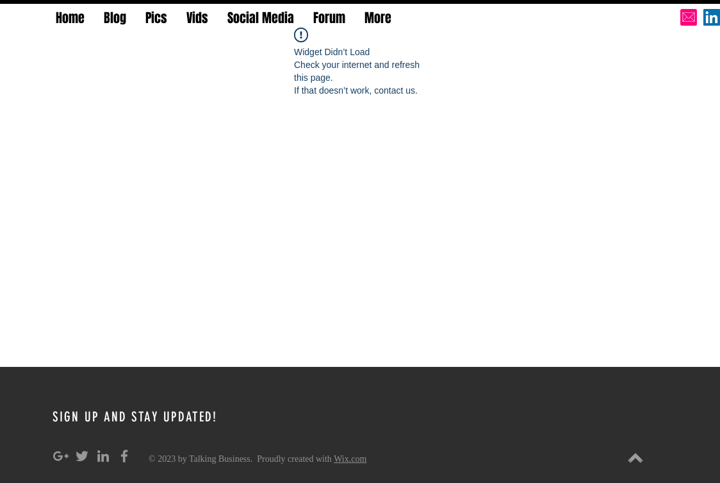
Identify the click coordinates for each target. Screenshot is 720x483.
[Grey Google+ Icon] (61, 456)
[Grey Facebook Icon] (124, 456)
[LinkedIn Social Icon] (711, 17)
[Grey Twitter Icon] (82, 456)
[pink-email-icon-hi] (688, 17)
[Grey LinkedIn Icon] (103, 456)
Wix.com (350, 459)
